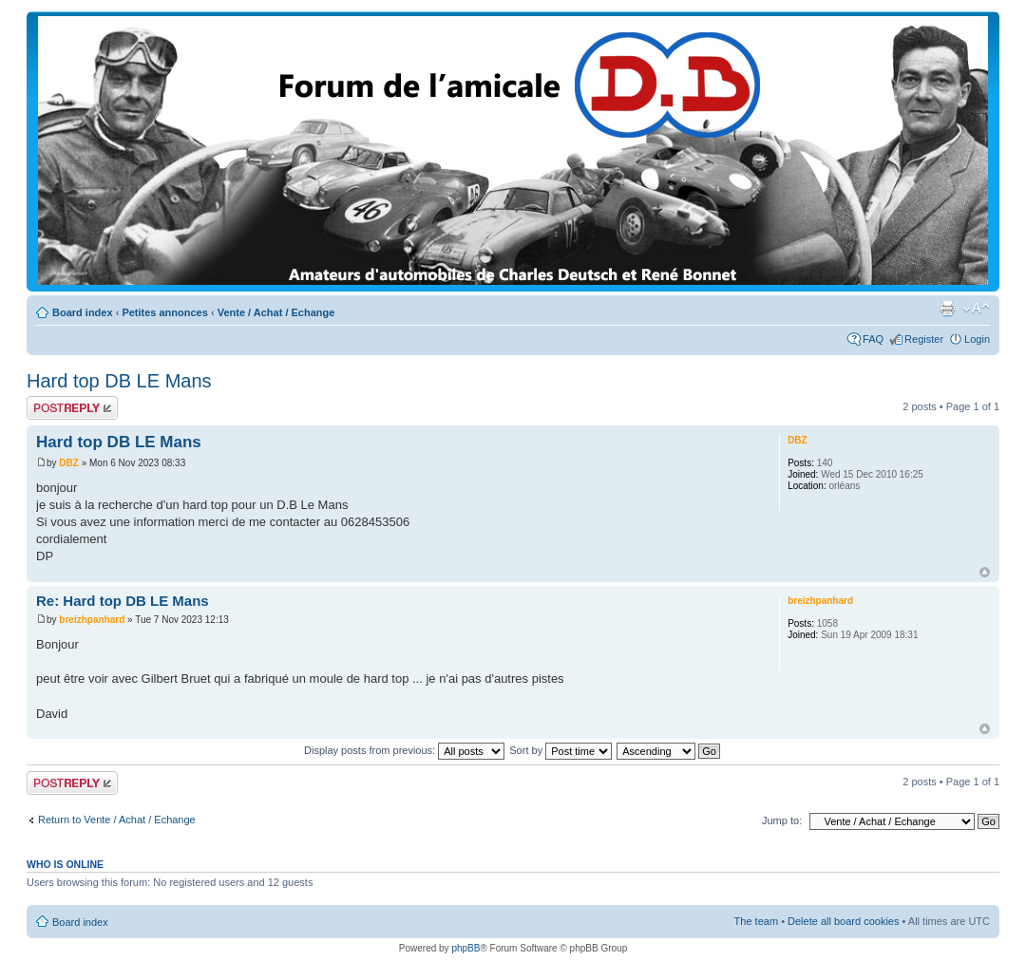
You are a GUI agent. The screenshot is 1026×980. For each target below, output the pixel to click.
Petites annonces (164, 312)
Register (923, 339)
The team (756, 921)
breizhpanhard (91, 619)
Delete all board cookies (843, 921)
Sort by (560, 750)
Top (984, 572)
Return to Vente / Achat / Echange (117, 819)
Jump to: (782, 820)
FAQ (873, 339)
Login (977, 339)
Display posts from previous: (404, 750)
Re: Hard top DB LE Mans (122, 601)
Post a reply (72, 408)
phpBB (465, 948)
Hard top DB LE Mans (119, 380)
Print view (947, 308)
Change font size (976, 308)
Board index (82, 312)
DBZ (69, 463)
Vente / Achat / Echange (276, 312)
